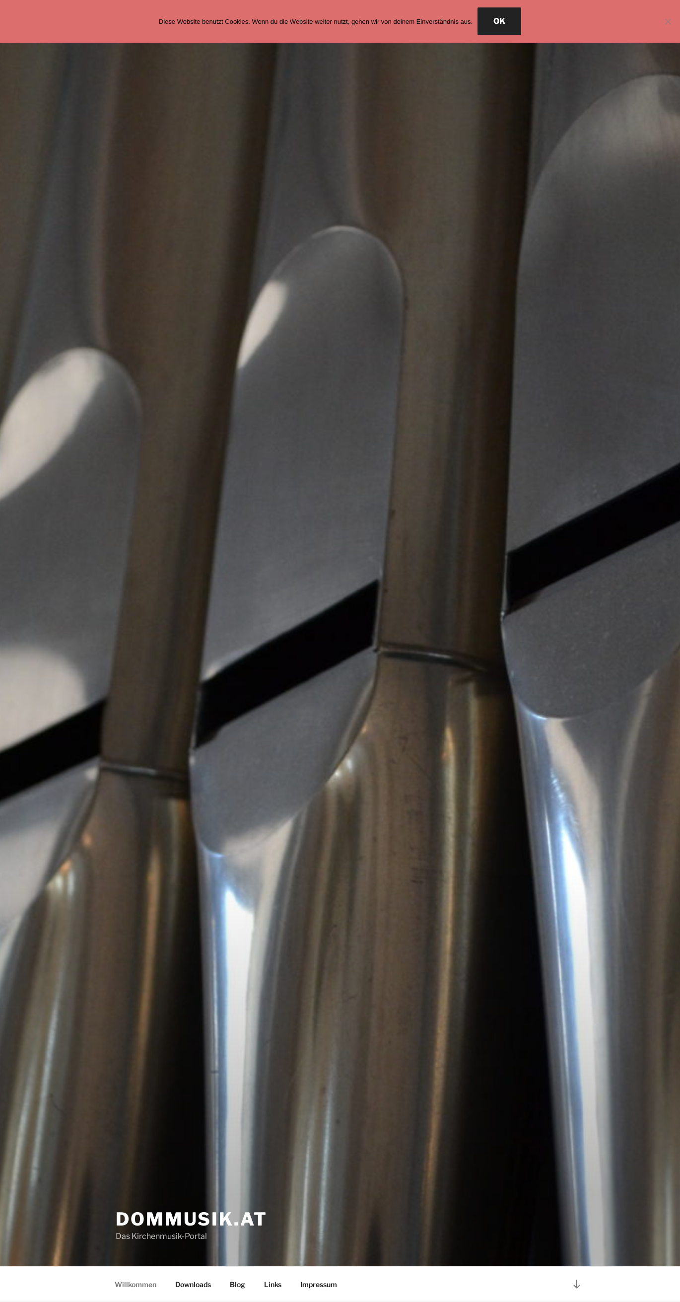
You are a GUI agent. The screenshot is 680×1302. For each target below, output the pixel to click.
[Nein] (668, 21)
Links (272, 1284)
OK (499, 21)
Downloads (193, 1284)
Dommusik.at (192, 1219)
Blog (237, 1284)
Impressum (318, 1284)
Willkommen (135, 1284)
